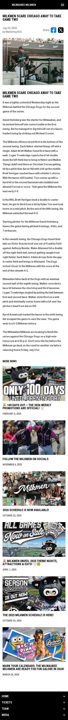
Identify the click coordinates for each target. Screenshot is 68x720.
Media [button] (5, 715)
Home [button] (5, 696)
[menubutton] (62, 5)
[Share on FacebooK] (53, 30)
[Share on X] (61, 30)
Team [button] (5, 708)
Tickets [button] (7, 702)
